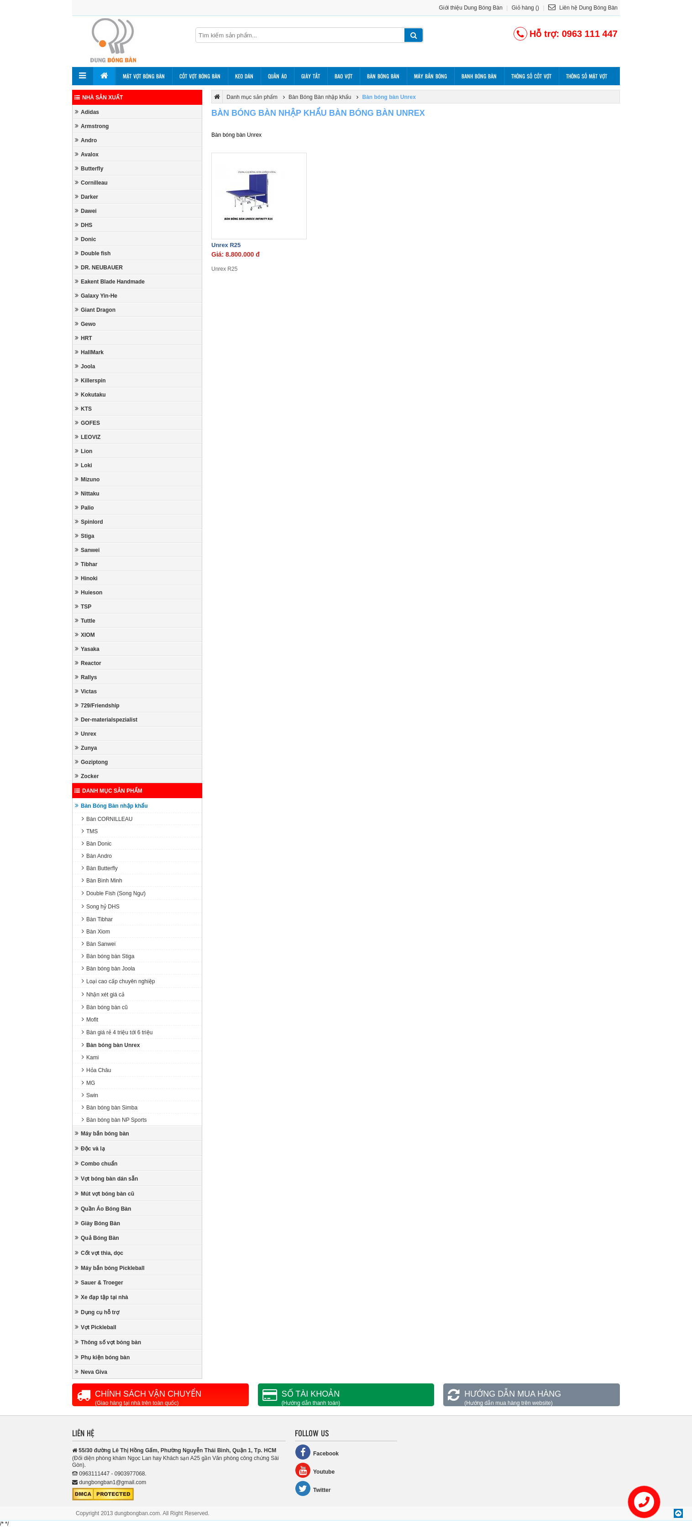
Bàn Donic (96, 843)
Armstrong (92, 126)
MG (88, 1082)
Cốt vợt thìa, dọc (99, 1252)
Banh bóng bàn (479, 76)
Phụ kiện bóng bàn (102, 1357)
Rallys (86, 677)
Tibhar (86, 564)
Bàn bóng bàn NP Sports (114, 1119)
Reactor (88, 663)
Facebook (317, 1452)
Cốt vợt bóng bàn (199, 76)
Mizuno (87, 479)
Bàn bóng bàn (383, 76)
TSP (83, 606)
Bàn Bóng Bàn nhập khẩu (111, 805)
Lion (83, 451)
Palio (84, 507)
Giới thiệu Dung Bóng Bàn (471, 8)
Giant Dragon (95, 309)
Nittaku (87, 493)
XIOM (85, 634)
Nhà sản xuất (98, 97)
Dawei (86, 210)
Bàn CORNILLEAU (107, 818)
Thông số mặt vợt (586, 76)
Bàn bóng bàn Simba (109, 1107)
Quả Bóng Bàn (97, 1237)
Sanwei (87, 550)
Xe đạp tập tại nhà (101, 1297)
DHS (83, 225)
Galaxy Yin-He (96, 295)
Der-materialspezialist (106, 719)
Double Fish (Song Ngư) (114, 893)
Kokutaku (90, 394)
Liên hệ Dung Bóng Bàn (583, 8)
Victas (86, 691)
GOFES (87, 422)
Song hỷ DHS (101, 906)
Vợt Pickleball (95, 1327)
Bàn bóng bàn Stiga (108, 956)
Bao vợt (343, 76)
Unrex (85, 733)
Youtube (315, 1470)
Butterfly (89, 168)
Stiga (84, 535)
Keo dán (244, 76)
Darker (86, 196)
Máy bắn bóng (430, 76)
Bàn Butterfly (100, 868)
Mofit (90, 1019)
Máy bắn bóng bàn (102, 1133)
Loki (83, 465)
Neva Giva (91, 1371)
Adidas (87, 111)
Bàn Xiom (96, 931)
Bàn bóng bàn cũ (105, 1007)
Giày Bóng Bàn (97, 1223)
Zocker (87, 776)
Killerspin (90, 380)
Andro (86, 140)
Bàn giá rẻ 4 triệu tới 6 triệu (117, 1032)
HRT (83, 338)
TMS (90, 831)
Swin (90, 1095)
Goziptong (91, 761)
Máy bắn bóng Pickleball (110, 1267)
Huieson (88, 592)
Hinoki (86, 578)
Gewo (85, 323)
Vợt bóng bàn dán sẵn (106, 1178)
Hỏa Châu (96, 1070)
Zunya (86, 747)
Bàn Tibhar (97, 919)
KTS (83, 408)
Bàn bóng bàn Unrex (111, 1045)
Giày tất (310, 76)
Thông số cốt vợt (531, 76)
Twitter (312, 1488)
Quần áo (277, 76)
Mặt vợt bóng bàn (144, 76)
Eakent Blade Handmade (110, 281)
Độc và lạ (90, 1148)
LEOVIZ (87, 436)
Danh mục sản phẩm (108, 791)
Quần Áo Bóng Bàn (103, 1208)
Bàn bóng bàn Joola (108, 968)
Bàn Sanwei (98, 943)
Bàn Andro (97, 855)
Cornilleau (91, 182)
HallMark (89, 352)
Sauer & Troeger (99, 1282)
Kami (90, 1057)
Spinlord (89, 521)
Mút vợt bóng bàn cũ (104, 1193)
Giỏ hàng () (525, 8)
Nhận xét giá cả (103, 994)
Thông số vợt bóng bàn (108, 1342)
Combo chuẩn (96, 1163)
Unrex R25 (226, 245)
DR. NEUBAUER (99, 267)
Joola (85, 366)
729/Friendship (97, 705)
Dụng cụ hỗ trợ (97, 1312)
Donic (85, 239)
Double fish (92, 253)
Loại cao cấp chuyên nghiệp (118, 981)
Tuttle (85, 620)
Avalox (87, 154)
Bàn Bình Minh (102, 880)
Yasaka (87, 648)
